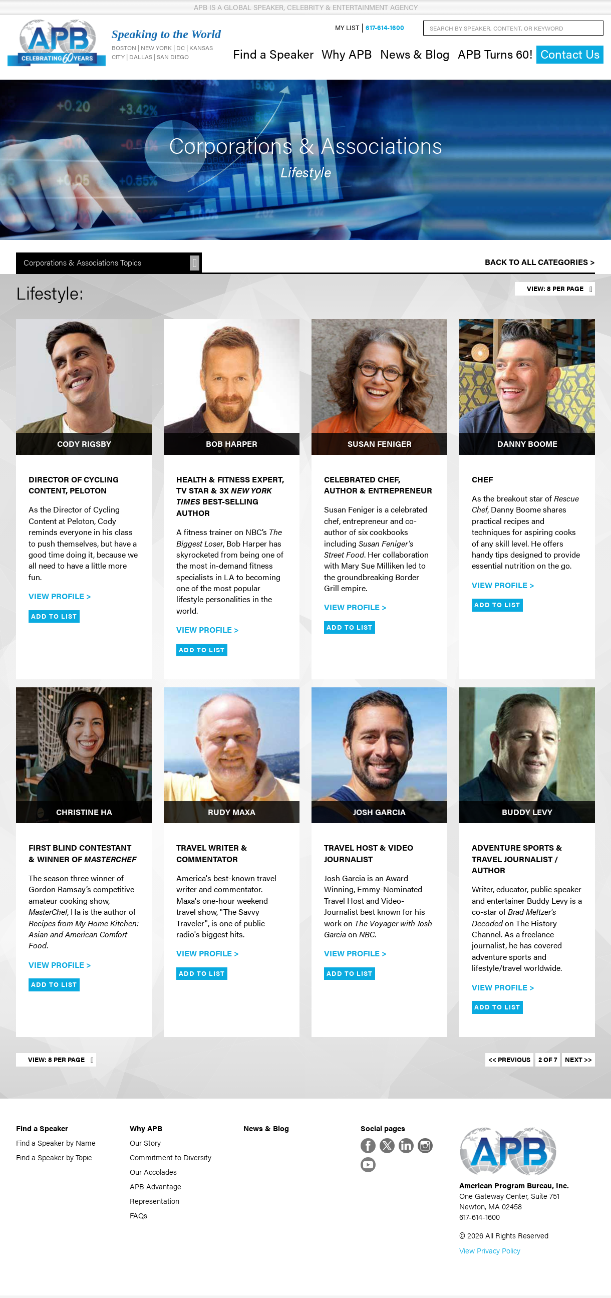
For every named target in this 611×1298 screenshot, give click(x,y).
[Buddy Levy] (527, 756)
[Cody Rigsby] (84, 388)
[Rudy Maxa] (231, 756)
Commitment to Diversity (170, 1158)
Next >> (578, 1060)
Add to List (54, 617)
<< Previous (509, 1060)
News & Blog (415, 54)
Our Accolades (153, 1172)
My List (347, 28)
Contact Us (569, 55)
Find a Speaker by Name (56, 1143)
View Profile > (60, 597)
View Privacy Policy (489, 1252)
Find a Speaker (273, 54)
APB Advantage (155, 1187)
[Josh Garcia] (379, 756)
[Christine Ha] (84, 756)
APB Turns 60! (495, 54)
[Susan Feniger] (379, 388)
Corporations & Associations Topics (82, 264)
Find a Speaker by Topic (54, 1158)
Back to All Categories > (540, 263)
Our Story (145, 1143)
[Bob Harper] (231, 388)
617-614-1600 (385, 28)
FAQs (138, 1216)
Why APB (347, 54)
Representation (154, 1201)
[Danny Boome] (527, 388)
